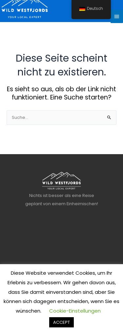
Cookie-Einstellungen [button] (75, 310)
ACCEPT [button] (61, 322)
